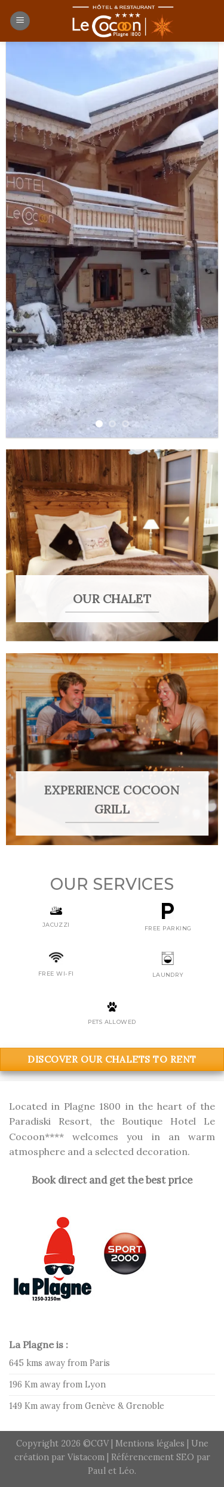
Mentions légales (151, 1443)
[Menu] (20, 21)
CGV (100, 1443)
